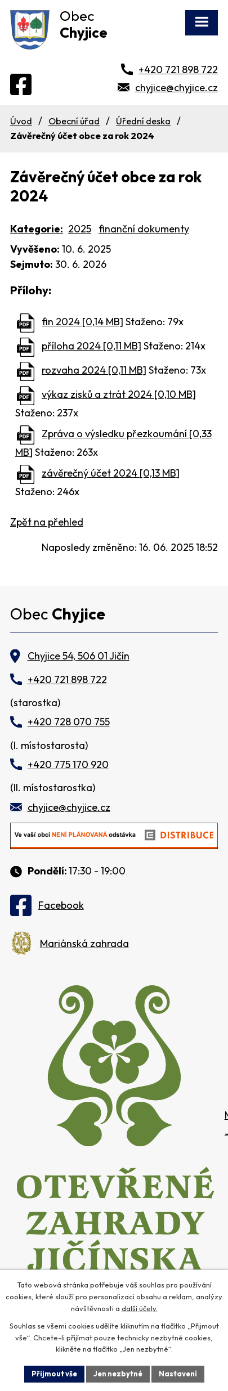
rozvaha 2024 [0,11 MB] (94, 370)
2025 (79, 228)
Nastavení (178, 1373)
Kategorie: (36, 228)
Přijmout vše (54, 1373)
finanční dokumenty (144, 228)
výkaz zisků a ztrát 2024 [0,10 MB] (119, 394)
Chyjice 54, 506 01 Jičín (78, 655)
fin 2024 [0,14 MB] (82, 321)
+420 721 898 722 (178, 69)
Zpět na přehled (46, 521)
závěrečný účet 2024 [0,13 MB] (111, 472)
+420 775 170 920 (68, 764)
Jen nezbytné (117, 1373)
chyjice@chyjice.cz (176, 87)
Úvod (21, 121)
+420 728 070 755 (69, 721)
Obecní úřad (74, 121)
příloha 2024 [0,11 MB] (91, 345)
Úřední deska (143, 121)
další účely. (140, 1308)
